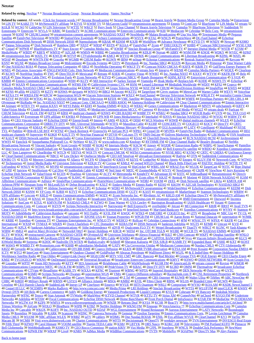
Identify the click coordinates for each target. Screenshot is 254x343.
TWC (51, 73)
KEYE (134, 159)
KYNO (191, 152)
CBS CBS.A (236, 98)
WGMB (74, 59)
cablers (100, 317)
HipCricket (139, 166)
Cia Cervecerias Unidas (140, 245)
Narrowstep (115, 206)
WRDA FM (31, 95)
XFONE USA (93, 216)
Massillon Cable (133, 124)
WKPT (203, 234)
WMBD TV (27, 245)
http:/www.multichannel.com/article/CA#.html (212, 302)
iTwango (75, 274)
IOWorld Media (12, 241)
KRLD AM (173, 195)
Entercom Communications (138, 31)
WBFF (39, 188)
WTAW (40, 299)
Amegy (151, 145)
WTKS (139, 213)
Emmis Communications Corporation (40, 81)
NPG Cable (108, 238)
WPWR (24, 48)
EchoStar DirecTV (197, 195)
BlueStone (208, 23)
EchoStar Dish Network (17, 174)
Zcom (155, 45)
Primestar (216, 63)
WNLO (244, 234)
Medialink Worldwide (183, 84)
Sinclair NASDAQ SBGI (192, 116)
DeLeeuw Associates (29, 70)
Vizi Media (137, 327)
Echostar (101, 188)
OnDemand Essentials (65, 259)
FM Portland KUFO (217, 324)
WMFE (190, 98)
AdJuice (46, 181)
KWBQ (125, 238)
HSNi (133, 84)
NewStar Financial (92, 134)
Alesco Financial (149, 234)
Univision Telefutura (121, 234)
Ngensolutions (88, 41)
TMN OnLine (151, 134)
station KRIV (117, 327)
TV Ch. (242, 213)
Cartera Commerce (52, 292)
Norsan (160, 52)
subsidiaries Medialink (92, 245)
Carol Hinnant (47, 324)
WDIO (116, 188)
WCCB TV (191, 231)
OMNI (188, 267)
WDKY (219, 52)
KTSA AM (179, 249)
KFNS (10, 91)
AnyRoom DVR (54, 238)
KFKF (247, 52)
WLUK (194, 166)
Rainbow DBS (66, 45)
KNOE (205, 52)
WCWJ (19, 27)
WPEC (137, 131)
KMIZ (6, 259)
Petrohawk (132, 63)
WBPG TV (83, 267)
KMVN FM (54, 202)
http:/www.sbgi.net (18, 149)
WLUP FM (206, 288)
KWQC (126, 213)
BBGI (106, 91)
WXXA (86, 270)
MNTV (206, 106)
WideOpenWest (177, 188)
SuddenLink (57, 284)
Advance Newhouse (174, 41)
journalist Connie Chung (235, 95)
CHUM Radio (92, 59)
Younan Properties (118, 216)
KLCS (243, 238)
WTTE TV (236, 163)
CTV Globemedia (230, 245)
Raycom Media (195, 63)
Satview (22, 170)
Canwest (147, 109)
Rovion (224, 263)
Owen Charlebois (78, 224)
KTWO (99, 202)
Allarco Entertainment (16, 188)
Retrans (102, 73)
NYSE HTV (131, 149)
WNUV (25, 166)
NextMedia (137, 34)
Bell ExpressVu (137, 206)
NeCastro (7, 227)
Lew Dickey (72, 156)
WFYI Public (71, 106)
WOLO (47, 306)
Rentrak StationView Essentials (205, 59)
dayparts (77, 91)
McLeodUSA (56, 184)
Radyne (181, 156)
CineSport (93, 284)
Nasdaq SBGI (179, 113)
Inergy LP (75, 284)
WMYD (55, 52)
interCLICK (225, 288)
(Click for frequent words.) (60, 20)
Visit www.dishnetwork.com (53, 320)
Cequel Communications (164, 56)
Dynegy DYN (10, 292)
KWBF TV (94, 23)
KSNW (30, 191)
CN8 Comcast (186, 234)
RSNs (92, 127)
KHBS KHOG (118, 102)
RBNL (171, 281)
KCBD (174, 267)
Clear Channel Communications (200, 102)
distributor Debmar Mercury (119, 127)
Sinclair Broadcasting (167, 288)
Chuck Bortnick (78, 131)
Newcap (229, 41)
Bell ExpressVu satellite (182, 149)
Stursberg (168, 327)
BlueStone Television (206, 27)
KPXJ (218, 84)
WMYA (55, 302)
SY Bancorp (203, 292)
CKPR (200, 170)
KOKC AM (172, 324)
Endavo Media (122, 184)
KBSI (64, 113)
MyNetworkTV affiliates (229, 195)
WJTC (226, 166)
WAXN (20, 84)
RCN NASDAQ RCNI (201, 138)
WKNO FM (134, 306)
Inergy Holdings (98, 231)
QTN (194, 156)
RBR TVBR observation (151, 249)
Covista (111, 163)
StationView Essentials (78, 38)
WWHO (54, 38)
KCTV (93, 141)
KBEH (19, 281)
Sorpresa (32, 241)
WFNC (25, 295)
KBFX (41, 52)
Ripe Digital (243, 166)
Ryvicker (163, 109)
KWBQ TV (9, 159)
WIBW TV (235, 116)
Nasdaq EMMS (106, 106)
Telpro (6, 120)
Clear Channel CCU (14, 209)
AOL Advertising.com (137, 199)
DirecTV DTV (156, 267)
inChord (206, 295)
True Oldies (48, 256)
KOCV (208, 124)
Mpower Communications (49, 159)
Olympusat (8, 102)
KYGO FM (223, 295)
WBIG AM (158, 166)
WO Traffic (91, 213)
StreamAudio (62, 138)
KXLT (104, 184)
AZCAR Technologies (199, 184)
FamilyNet (140, 45)
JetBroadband (198, 174)
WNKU (160, 113)
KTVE (78, 23)
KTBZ (91, 306)
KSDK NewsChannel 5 (237, 284)
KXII (68, 199)
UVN (219, 113)
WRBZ (75, 317)
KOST (245, 241)
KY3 (224, 317)
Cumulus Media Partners (204, 70)
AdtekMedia (23, 213)
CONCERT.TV (171, 124)
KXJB (134, 41)
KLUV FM (204, 159)
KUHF (152, 124)
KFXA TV (12, 95)
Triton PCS (53, 199)
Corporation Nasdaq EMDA (230, 249)
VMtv (117, 274)
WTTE (74, 27)
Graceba (58, 59)
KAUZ (22, 199)
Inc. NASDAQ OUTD (78, 309)
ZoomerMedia (148, 170)
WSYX (139, 38)
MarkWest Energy (39, 216)
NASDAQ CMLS (78, 202)
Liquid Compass (150, 292)
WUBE (174, 231)
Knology (135, 141)
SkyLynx (128, 177)
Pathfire (18, 131)
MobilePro (169, 331)
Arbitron (90, 238)
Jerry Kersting (236, 170)
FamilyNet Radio (190, 131)
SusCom (23, 202)
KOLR (6, 27)
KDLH (147, 52)
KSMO (244, 41)
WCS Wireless (154, 120)
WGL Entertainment (123, 309)
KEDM (235, 188)
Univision (92, 174)
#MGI (19, 231)
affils (21, 91)
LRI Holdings (139, 288)
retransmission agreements (149, 23)
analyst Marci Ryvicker (43, 231)
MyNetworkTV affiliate (54, 23)
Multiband (226, 127)
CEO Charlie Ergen (234, 256)
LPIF (9, 170)
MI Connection (194, 206)
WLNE (19, 63)
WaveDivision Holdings (189, 88)
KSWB (235, 231)
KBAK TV (92, 149)
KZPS (41, 302)
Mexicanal (86, 73)
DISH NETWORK (210, 259)
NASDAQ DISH (12, 216)
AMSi (111, 120)
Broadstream (149, 127)
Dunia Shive (152, 98)
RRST (225, 206)
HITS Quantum (143, 284)
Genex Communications (163, 106)
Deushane (22, 59)
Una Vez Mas (188, 34)
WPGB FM (142, 216)
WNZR (111, 302)
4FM (184, 220)
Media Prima (118, 288)
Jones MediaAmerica (127, 116)
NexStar (31, 13)
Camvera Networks (104, 313)
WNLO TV (104, 220)
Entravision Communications (48, 84)
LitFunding (9, 166)
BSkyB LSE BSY (38, 131)
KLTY (84, 81)
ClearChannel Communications (25, 156)
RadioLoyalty (96, 241)
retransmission (165, 191)
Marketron (190, 106)
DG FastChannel (206, 38)
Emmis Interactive (237, 102)
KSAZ (138, 138)
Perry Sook (105, 27)
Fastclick (21, 141)
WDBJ (144, 181)
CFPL (153, 327)
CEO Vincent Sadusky (29, 120)
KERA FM (126, 224)
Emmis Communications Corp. (184, 313)
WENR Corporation (27, 177)
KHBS (191, 45)
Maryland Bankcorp (166, 209)
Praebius (75, 174)
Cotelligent (208, 127)
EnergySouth (80, 120)
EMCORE (156, 213)
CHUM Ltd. (161, 216)
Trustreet (114, 270)
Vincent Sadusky (45, 145)
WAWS (10, 245)
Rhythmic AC (152, 195)
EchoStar (237, 81)
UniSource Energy (240, 152)
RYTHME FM (154, 141)
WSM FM (189, 52)
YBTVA (76, 152)
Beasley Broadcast (212, 141)
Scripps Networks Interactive (84, 206)
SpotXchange (225, 145)
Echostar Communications (163, 59)
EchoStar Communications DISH (103, 191)
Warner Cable (210, 91)
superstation (229, 216)
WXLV (130, 95)
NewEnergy (183, 170)
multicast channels (84, 113)
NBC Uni (227, 213)
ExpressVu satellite (59, 277)
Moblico (34, 238)
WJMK (247, 216)
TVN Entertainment (205, 320)
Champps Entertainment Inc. (74, 220)
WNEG (6, 70)
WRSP (97, 45)
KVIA (146, 302)
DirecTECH (67, 73)
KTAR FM (204, 299)
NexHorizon (39, 170)
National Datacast (206, 216)
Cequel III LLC (15, 288)
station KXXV (49, 106)
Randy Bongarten (152, 77)
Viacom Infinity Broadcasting (215, 238)
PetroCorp (213, 270)
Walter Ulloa (197, 277)
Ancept (119, 91)
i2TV (193, 213)
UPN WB (103, 116)
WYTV (166, 170)
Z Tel (126, 277)
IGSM (244, 177)
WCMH (25, 320)
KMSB (86, 88)
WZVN (56, 206)
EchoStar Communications (209, 188)
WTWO (246, 159)
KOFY (54, 309)
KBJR (212, 206)
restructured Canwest (41, 234)
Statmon (242, 209)
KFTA (52, 113)
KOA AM (211, 284)
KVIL (138, 281)
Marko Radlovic (58, 288)
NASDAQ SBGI (229, 184)
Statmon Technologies (215, 191)
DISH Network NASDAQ (218, 177)
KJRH (60, 191)
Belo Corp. (212, 31)
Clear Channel (126, 27)
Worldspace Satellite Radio (19, 256)
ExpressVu (100, 131)
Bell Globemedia (12, 327)
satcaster (73, 213)
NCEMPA (36, 288)
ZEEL (172, 181)
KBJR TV (201, 66)
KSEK (116, 73)
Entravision (241, 20)
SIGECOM (97, 256)
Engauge (152, 306)
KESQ (162, 184)
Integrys (164, 70)
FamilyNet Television (30, 38)
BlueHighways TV (46, 48)
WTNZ (59, 131)
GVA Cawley (138, 202)
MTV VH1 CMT (120, 256)
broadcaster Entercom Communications (140, 259)
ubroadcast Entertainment (155, 156)
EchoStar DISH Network (99, 299)
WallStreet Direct (160, 252)
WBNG (130, 270)
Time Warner (117, 202)
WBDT (27, 52)
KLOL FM (36, 113)
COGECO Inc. (176, 213)
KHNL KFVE (177, 77)
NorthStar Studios (31, 73)
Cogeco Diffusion (106, 249)
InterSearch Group (115, 166)
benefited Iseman (138, 209)
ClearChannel (207, 317)
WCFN (89, 159)
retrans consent (205, 263)
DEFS (23, 277)
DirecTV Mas (207, 331)
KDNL (223, 56)
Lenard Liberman (153, 84)
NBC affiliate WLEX (52, 317)
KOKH (52, 134)
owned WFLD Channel (149, 163)
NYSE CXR (244, 45)
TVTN (153, 331)
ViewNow (215, 170)
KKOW (176, 184)
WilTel (130, 231)
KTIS (24, 159)
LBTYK (134, 324)
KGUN (176, 63)
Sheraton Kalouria (136, 241)
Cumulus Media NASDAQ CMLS (23, 88)
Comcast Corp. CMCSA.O (87, 102)
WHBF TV (144, 113)
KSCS (125, 106)
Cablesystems (58, 249)
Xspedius (25, 220)
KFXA (79, 127)
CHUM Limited (39, 34)
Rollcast (138, 220)
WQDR (166, 145)
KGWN (111, 59)
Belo (243, 73)
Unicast (222, 224)
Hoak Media (166, 81)
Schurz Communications (114, 38)
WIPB (78, 306)
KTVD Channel (115, 295)
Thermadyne (205, 267)
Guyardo (20, 249)
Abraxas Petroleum (132, 252)
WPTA (143, 270)
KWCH (58, 56)
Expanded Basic (201, 241)
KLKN (127, 249)
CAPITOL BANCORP (166, 238)
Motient (192, 177)
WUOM (29, 317)
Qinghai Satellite (224, 234)
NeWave (78, 141)
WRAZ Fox (177, 166)
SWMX (139, 56)
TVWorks (76, 295)
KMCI (111, 56)
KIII (163, 31)
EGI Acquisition (172, 127)
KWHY (243, 288)
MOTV (6, 213)
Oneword (220, 199)
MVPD (54, 166)
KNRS (77, 331)
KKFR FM (228, 73)
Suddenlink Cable (79, 170)
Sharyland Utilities (67, 216)
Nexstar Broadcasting (95, 13)
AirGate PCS (120, 131)
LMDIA (218, 152)
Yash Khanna (238, 227)
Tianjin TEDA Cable (99, 324)
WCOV (100, 88)
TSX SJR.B (160, 241)
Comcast (41, 206)
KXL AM (8, 199)
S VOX (236, 77)
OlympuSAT (95, 234)
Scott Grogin (69, 145)
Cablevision (167, 102)
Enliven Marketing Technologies (186, 134)
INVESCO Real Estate (236, 320)
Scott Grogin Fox (238, 259)
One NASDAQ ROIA (19, 66)
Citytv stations (169, 91)
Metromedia (124, 174)
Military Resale (38, 281)
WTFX (113, 124)
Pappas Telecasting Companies (57, 66)
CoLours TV (130, 134)
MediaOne (223, 299)
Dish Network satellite (194, 181)
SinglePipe (216, 88)
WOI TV (91, 152)
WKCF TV (133, 66)
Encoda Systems (97, 63)
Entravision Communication (209, 77)
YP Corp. (46, 191)
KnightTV (143, 174)
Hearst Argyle (163, 20)
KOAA (123, 45)
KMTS (120, 159)
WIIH (72, 81)
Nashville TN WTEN (69, 241)
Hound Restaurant (152, 309)
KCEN (61, 174)
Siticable (37, 313)
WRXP (51, 331)
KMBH (6, 81)
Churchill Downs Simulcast (164, 138)
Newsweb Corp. (226, 159)
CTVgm (33, 270)
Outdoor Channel (84, 252)
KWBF (118, 48)
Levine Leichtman (220, 313)
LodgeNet (149, 159)
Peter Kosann (199, 249)
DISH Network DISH (60, 41)
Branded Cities (203, 281)
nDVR (116, 227)
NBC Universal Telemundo (87, 124)
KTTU (132, 91)
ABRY (174, 52)
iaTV (88, 317)
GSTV (116, 63)
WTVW (212, 73)
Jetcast (175, 206)
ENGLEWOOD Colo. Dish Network (70, 70)
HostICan (141, 238)
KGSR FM (162, 263)
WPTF (26, 263)
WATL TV (41, 56)
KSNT (6, 63)
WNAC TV (198, 220)
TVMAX (42, 224)
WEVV (228, 91)
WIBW (6, 231)
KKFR (228, 220)
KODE (202, 81)
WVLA (43, 31)
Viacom (62, 177)
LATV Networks (213, 309)
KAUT (10, 138)
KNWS (106, 113)
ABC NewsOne (235, 277)
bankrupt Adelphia (173, 224)
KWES (232, 88)
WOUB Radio (201, 113)
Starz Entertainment (56, 252)
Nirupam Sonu (33, 184)
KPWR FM (35, 331)
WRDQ (207, 149)
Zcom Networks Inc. (126, 195)
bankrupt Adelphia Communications (54, 227)
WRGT (207, 227)
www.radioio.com (113, 141)
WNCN (166, 38)
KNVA (167, 116)
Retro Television (92, 98)
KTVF (10, 98)
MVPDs (169, 131)
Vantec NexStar (121, 13)
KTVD (106, 77)
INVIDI (24, 98)
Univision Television (70, 163)
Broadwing (209, 213)
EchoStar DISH (58, 120)
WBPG (207, 145)
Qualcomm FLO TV (138, 227)
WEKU (138, 106)
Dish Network (43, 45)
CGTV (133, 191)
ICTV (5, 252)
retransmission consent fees (81, 166)
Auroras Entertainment (183, 309)
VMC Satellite (130, 98)
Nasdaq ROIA (72, 149)
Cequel (10, 48)
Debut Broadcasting (82, 184)
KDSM (120, 41)
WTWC (40, 166)
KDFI (88, 106)
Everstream (32, 116)
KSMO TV (63, 327)
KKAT (163, 177)
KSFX (186, 66)
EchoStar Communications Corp (209, 306)
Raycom (234, 59)
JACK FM (64, 267)
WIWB (173, 120)
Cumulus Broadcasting (123, 52)
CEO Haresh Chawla (31, 284)
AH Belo (29, 292)
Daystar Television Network (178, 95)
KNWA (62, 91)
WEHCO (122, 220)
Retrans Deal (129, 302)
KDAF (101, 309)
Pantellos (245, 145)
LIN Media (227, 23)
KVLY (170, 292)
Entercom (27, 31)
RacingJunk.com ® (179, 274)
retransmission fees (18, 56)
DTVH (113, 134)
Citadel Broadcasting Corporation (52, 109)
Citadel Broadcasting (63, 88)
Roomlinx (20, 313)
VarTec (236, 317)
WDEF (246, 88)
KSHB (69, 245)
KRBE (10, 220)
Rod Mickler (167, 256)
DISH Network (147, 224)
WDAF (6, 59)
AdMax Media (95, 331)
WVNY (228, 209)
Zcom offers (146, 177)
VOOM (158, 181)
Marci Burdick (15, 238)
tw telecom (38, 249)
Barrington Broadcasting (167, 202)
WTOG (38, 98)
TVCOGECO (23, 259)
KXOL (124, 120)
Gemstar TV (43, 220)
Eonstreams (9, 31)
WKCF (88, 27)
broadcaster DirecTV (105, 199)
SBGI (85, 66)
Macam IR (8, 320)
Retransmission (222, 174)
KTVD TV (198, 41)
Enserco (110, 284)
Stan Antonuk (56, 295)
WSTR (225, 48)
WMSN (85, 52)
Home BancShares (132, 299)
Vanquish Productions (121, 292)
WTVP (71, 56)
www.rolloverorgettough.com (83, 302)
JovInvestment (229, 138)
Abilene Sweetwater (60, 188)
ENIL (159, 317)
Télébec (215, 277)
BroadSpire (50, 270)
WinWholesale (140, 263)
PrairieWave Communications (116, 181)
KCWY (10, 73)
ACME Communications (100, 31)
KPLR (6, 77)
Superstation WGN (69, 95)
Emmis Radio (144, 184)
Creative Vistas (134, 73)
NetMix (37, 277)
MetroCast (190, 91)
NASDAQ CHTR (71, 234)
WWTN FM (41, 59)
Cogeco (232, 84)
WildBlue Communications (127, 331)
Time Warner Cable (238, 63)
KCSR (159, 302)
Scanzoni (67, 313)
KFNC (99, 270)
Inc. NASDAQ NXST (51, 102)
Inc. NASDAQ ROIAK (62, 98)
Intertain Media (118, 145)
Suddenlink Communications (220, 156)
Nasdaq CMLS (204, 245)
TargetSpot (149, 91)
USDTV (35, 91)
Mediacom (177, 31)
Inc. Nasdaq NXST (176, 73)
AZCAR (70, 52)
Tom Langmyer (22, 152)
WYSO (196, 284)
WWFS (6, 141)
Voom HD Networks (48, 263)
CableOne (35, 27)
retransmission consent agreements (76, 34)
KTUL (38, 202)
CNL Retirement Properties (213, 274)
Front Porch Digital (160, 299)
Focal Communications (64, 299)
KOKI (100, 145)
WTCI (18, 252)
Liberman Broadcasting (200, 56)
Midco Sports (169, 159)
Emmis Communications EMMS (74, 195)
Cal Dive (58, 170)
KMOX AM (234, 181)
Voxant (219, 202)
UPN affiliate (52, 116)
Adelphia (24, 299)
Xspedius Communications (201, 209)
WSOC (19, 234)
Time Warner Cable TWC (30, 77)
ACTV (107, 174)
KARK (52, 313)
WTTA (189, 288)
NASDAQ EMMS (214, 231)
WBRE (99, 52)
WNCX (183, 327)
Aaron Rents (182, 216)
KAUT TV (68, 134)
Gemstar (127, 313)
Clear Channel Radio (182, 141)
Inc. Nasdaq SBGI (155, 63)
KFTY (69, 263)
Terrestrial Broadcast (97, 259)
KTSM (239, 48)
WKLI (162, 284)
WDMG (115, 317)
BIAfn (49, 177)
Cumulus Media (219, 20)
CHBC (6, 281)
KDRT (100, 170)
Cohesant (185, 292)
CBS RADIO (123, 113)
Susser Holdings (223, 252)
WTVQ (124, 56)
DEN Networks (192, 270)
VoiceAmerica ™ (173, 306)
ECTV (6, 234)
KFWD (29, 324)
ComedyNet (188, 295)
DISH (137, 120)
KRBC (56, 31)
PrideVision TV (118, 267)
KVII (235, 224)
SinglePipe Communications (74, 181)
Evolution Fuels (62, 77)
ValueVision (44, 174)
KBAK (106, 41)
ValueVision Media (14, 109)
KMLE (125, 163)
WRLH (6, 84)
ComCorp (191, 23)
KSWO (188, 259)
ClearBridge (44, 152)
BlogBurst (62, 306)
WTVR (135, 295)
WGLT (198, 109)
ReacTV (173, 302)
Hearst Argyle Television (155, 27)
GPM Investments (58, 127)
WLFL (180, 252)
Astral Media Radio (39, 163)
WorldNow (149, 41)
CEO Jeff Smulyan (122, 156)
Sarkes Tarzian (126, 81)
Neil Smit (115, 170)
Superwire (36, 134)
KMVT (174, 259)
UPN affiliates (11, 195)
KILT (168, 234)
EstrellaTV (73, 31)
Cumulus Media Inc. (97, 48)
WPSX (215, 220)
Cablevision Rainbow (50, 213)
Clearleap (245, 70)
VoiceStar (244, 91)
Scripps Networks (53, 274)
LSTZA (72, 281)
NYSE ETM (173, 98)
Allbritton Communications (19, 181)
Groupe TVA (188, 256)
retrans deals (216, 109)
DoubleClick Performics (208, 327)
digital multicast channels (199, 120)
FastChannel (147, 95)
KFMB (208, 224)
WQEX (229, 70)
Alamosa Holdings (143, 102)
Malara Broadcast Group (44, 63)
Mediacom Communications (117, 70)
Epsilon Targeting (148, 313)
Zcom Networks (87, 77)
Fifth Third (12, 324)
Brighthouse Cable (115, 263)
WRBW (239, 191)
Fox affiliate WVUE (181, 317)
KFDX (112, 98)
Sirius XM (169, 295)
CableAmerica (11, 116)
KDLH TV (94, 163)
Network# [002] (73, 231)
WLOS (184, 281)
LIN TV (11, 23)
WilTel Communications (145, 152)
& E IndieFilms (199, 252)
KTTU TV (151, 295)
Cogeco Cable (153, 149)
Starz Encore (71, 48)
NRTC (130, 170)
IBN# (124, 59)
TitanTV (192, 227)
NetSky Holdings (111, 306)
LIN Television (56, 27)
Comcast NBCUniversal (215, 45)
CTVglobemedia (91, 56)
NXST (84, 45)
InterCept (32, 252)
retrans (243, 23)
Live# (64, 331)
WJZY (103, 195)
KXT (233, 241)
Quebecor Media (94, 156)
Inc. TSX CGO (236, 113)
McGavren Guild (117, 23)
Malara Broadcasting (162, 34)
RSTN (111, 45)
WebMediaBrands (39, 327)
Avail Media (182, 109)
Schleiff (115, 241)
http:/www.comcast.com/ (89, 288)
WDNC (83, 313)
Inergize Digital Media (202, 48)
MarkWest (93, 295)
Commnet (141, 277)
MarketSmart (187, 191)
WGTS (194, 224)
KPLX (22, 227)
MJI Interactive (103, 81)
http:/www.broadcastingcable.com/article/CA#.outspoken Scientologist (77, 209)
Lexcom (30, 195)
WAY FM (149, 88)
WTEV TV (28, 106)
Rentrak (177, 177)
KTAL (152, 38)
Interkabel (151, 116)
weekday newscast (176, 320)
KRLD (44, 195)
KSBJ (121, 324)
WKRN (57, 224)
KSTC (181, 174)
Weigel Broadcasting (169, 227)
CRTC (204, 152)
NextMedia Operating (108, 66)
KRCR (117, 231)
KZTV (49, 91)
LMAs (218, 181)
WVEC (233, 52)
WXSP (26, 224)
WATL (237, 56)
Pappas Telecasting (18, 45)
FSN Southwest (240, 134)
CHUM (164, 88)
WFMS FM (79, 84)
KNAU (36, 199)
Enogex (187, 159)
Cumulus (182, 27)
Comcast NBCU (126, 77)
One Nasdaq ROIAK (138, 317)
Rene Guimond (109, 277)
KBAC (137, 267)
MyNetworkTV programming (144, 188)
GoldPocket (107, 252)
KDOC (46, 241)
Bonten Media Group (190, 20)
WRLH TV (208, 95)
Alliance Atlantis (92, 281)
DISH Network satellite (34, 138)
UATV (116, 245)
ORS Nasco (152, 324)
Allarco (75, 159)
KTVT (73, 191)
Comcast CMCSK (113, 152)
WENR (178, 70)
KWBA (70, 116)
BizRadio (26, 102)
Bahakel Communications (222, 131)
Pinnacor (240, 324)
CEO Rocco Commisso (89, 327)
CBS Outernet (161, 277)
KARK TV (69, 270)
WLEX (224, 120)
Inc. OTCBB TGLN (152, 231)
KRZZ (6, 249)
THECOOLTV (173, 45)
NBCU (54, 156)
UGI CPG (84, 188)
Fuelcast (234, 109)
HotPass (81, 199)
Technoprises (14, 163)
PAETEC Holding (213, 163)
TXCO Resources (118, 138)
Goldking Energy (92, 292)
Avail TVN (241, 206)
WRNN (58, 281)
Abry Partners (229, 331)
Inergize (23, 127)
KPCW (47, 95)
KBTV (240, 106)
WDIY (205, 84)
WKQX (41, 309)
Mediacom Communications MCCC (114, 109)
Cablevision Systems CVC (108, 84)
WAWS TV (219, 81)
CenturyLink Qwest (73, 256)
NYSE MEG (173, 152)
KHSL (82, 109)
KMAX (38, 127)
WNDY (214, 41)
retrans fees (147, 70)
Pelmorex (86, 116)
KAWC (77, 177)
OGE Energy (208, 256)
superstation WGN (97, 274)
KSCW (137, 145)
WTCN (61, 152)
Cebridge (194, 31)
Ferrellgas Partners (211, 98)
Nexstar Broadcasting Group (60, 13)
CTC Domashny (104, 224)
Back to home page (14, 338)
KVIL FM (109, 213)
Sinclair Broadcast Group (144, 48)
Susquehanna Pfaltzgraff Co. (50, 141)
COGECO (192, 124)
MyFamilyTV (174, 48)
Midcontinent (73, 63)
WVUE (124, 284)
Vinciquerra (111, 149)
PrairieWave (183, 38)
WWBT (154, 73)
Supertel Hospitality (165, 270)
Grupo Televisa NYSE (124, 88)
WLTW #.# (26, 302)
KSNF (20, 34)
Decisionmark (134, 320)
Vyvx (188, 238)
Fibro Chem (154, 281)
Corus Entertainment (89, 138)
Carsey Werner (85, 277)
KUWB (180, 277)
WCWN (222, 281)
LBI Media (219, 134)
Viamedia (147, 81)
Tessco (39, 295)
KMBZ (125, 281)
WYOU (218, 116)
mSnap (137, 59)
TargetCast (210, 166)
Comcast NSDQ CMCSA (161, 66)
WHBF (86, 145)
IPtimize (75, 238)
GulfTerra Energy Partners (229, 66)
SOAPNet (187, 331)
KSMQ (32, 274)
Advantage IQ (163, 174)
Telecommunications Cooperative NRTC (27, 267)
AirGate (32, 306)
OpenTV (153, 320)
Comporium (178, 284)
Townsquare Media (214, 34)
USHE (221, 241)
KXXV (197, 73)
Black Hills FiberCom (183, 163)
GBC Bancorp (145, 256)
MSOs (112, 281)
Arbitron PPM (11, 184)
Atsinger (10, 106)
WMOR (239, 263)
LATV (192, 127)
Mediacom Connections (175, 245)
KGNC (220, 227)
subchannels (223, 106)
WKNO (41, 259)
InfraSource (185, 299)
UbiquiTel (105, 159)
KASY (146, 191)
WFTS (116, 320)
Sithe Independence (94, 227)
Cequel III (153, 131)
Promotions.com (49, 245)
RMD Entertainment (196, 199)
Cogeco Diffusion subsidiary (144, 274)
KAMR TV (179, 241)
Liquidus (11, 263)
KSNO (99, 267)
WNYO (93, 91)
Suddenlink (231, 27)
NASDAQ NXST (114, 34)
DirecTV (223, 124)
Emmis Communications (102, 177)
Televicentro (192, 324)
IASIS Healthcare (199, 202)
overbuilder (159, 206)
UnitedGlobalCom (46, 149)
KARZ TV (27, 23)
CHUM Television (13, 113)
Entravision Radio (186, 145)
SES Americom (88, 263)
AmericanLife (182, 263)
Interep (98, 120)
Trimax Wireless (12, 306)
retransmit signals (167, 199)
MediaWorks (10, 52)
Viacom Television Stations (103, 95)
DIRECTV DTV (54, 124)
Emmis (175, 23)
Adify (72, 292)
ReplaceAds (185, 81)
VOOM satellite (71, 324)
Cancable (25, 309)
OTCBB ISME (80, 249)
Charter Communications (92, 320)
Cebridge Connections (162, 220)
